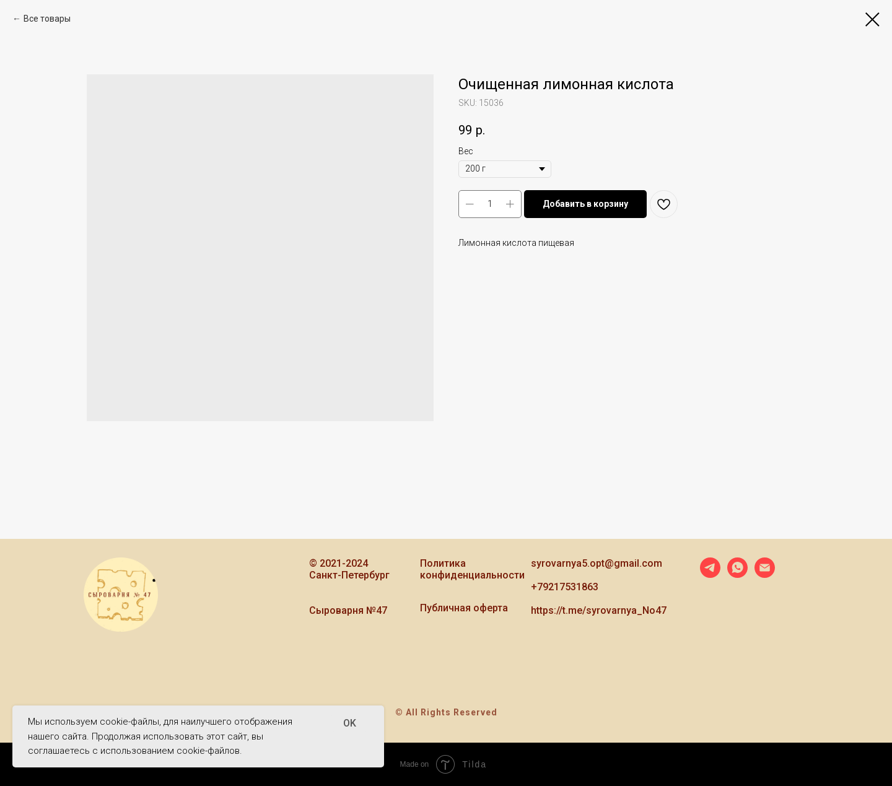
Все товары (47, 19)
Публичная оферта (464, 608)
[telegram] (710, 574)
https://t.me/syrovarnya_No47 (599, 610)
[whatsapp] (737, 574)
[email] (764, 574)
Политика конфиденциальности (472, 569)
